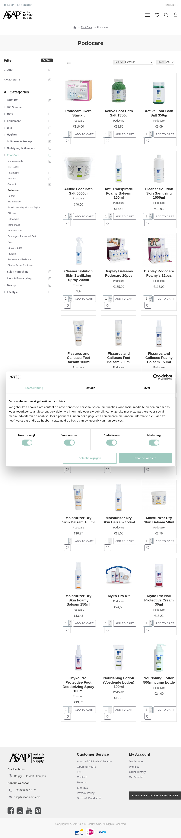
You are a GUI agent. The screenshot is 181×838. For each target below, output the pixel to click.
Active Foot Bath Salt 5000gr (78, 191)
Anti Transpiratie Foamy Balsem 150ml (119, 193)
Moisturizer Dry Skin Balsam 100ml (78, 520)
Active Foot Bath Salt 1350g (119, 113)
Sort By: (119, 62)
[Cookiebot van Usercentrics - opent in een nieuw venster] (155, 377)
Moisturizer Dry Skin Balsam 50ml (159, 520)
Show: (161, 62)
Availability (12, 79)
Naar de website (145, 458)
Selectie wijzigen (90, 458)
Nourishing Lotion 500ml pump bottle (159, 680)
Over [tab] (147, 387)
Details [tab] (90, 387)
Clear (48, 60)
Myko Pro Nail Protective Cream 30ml (159, 600)
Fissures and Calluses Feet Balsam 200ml (119, 358)
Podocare (78, 120)
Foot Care (86, 27)
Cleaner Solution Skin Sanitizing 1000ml (159, 193)
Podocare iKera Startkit (78, 113)
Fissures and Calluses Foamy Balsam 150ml (159, 358)
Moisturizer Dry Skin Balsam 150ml (119, 520)
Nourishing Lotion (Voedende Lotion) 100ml (118, 682)
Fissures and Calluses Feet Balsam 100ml (78, 358)
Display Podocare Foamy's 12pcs (159, 273)
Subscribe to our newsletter (155, 795)
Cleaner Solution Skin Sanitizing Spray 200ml (78, 275)
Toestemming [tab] (34, 387)
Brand (8, 69)
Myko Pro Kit (119, 596)
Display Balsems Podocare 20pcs (118, 273)
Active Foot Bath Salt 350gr (159, 113)
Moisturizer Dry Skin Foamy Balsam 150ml (78, 600)
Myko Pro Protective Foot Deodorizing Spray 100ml (78, 684)
